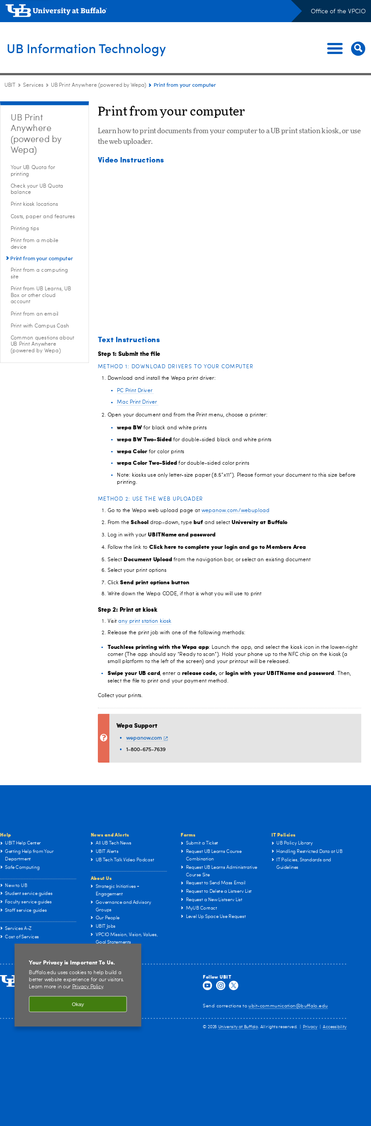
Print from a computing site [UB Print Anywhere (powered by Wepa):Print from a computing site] (39, 273)
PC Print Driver (135, 390)
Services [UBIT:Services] (33, 85)
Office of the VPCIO (338, 11)
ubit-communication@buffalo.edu (288, 1005)
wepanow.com (147, 737)
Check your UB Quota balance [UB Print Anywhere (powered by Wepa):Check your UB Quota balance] (37, 189)
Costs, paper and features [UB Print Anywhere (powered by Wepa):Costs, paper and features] (43, 216)
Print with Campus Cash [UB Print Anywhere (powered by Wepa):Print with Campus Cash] (40, 325)
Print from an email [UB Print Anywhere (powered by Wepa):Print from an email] (34, 313)
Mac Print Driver (137, 402)
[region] (78, 985)
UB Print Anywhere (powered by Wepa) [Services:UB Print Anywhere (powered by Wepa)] (98, 85)
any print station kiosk (144, 621)
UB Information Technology (104, 48)
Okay (78, 1004)
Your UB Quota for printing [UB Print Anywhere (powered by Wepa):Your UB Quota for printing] (33, 171)
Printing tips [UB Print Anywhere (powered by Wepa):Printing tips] (25, 228)
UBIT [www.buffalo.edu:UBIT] (9, 85)
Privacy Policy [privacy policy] (87, 986)
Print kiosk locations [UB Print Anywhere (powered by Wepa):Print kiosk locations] (34, 204)
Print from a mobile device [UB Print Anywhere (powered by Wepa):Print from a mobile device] (34, 244)
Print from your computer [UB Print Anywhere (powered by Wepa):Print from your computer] (41, 258)
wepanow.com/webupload (235, 510)
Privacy (310, 1027)
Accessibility (335, 1027)
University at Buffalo (238, 1027)
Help (5, 834)
